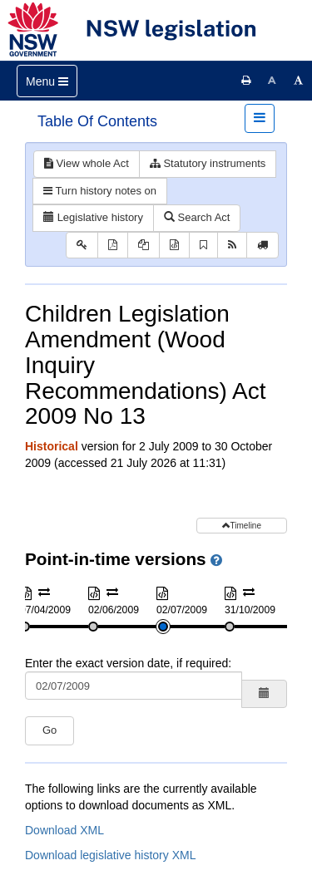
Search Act (197, 217)
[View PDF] (112, 245)
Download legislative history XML (110, 855)
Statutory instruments (207, 163)
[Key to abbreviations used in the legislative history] (82, 245)
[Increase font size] (299, 81)
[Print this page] (246, 81)
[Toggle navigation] (47, 81)
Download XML (64, 830)
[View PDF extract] (143, 245)
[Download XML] (174, 245)
